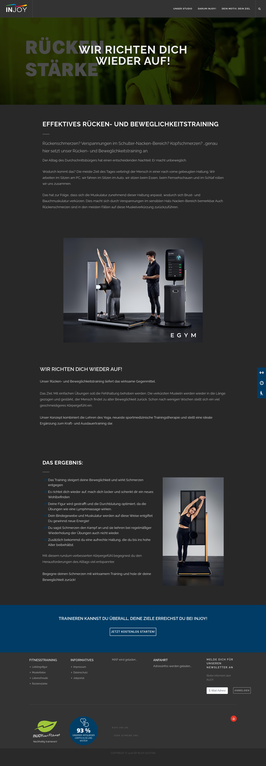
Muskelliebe (39, 672)
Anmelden (241, 690)
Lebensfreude (40, 678)
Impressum (79, 666)
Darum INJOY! (207, 8)
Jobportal (78, 678)
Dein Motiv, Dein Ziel (236, 8)
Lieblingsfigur (39, 666)
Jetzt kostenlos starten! (133, 631)
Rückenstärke (39, 683)
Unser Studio (182, 8)
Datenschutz (80, 672)
